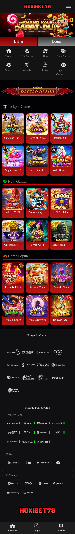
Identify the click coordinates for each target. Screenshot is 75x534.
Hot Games (27, 53)
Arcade (27, 67)
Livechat (61, 527)
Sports (8, 67)
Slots (45, 53)
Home (8, 53)
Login (56, 41)
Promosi (12, 527)
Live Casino (63, 53)
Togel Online (61, 69)
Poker (45, 67)
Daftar (18, 41)
